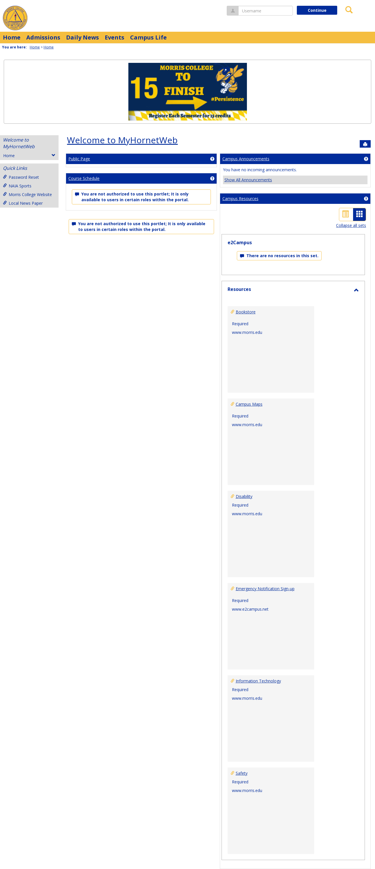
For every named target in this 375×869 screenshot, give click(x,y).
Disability (244, 496)
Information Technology (258, 681)
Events (114, 37)
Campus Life (148, 37)
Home (11, 37)
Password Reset (21, 177)
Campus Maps (249, 404)
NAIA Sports (17, 186)
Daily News (82, 37)
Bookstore (246, 312)
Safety (241, 773)
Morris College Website (27, 194)
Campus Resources (240, 198)
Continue (317, 10)
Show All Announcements (248, 180)
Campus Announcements (245, 158)
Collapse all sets (351, 225)
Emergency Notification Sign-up (265, 588)
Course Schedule (84, 178)
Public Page (79, 158)
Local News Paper (23, 203)
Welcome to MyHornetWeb (19, 143)
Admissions (43, 37)
